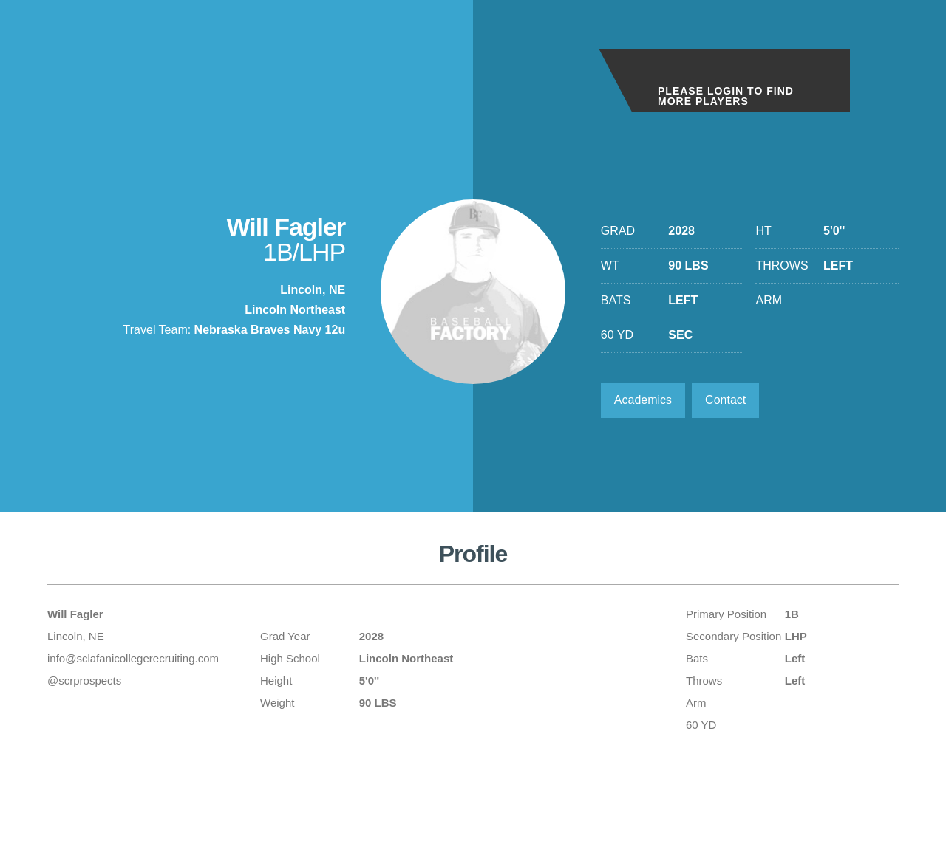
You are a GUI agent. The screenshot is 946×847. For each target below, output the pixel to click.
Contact (725, 400)
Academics (643, 400)
